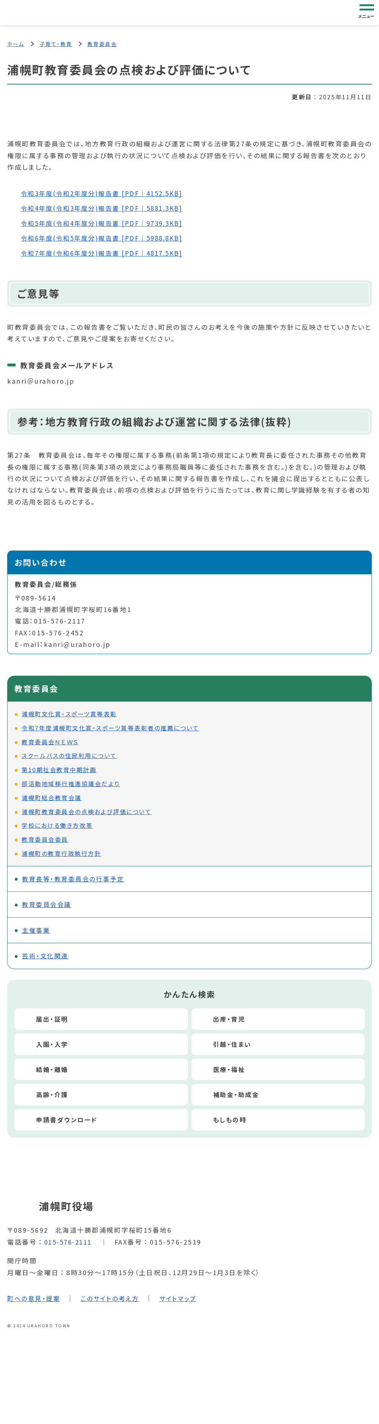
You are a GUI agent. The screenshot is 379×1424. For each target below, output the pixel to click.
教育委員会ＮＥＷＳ (50, 742)
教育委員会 (102, 43)
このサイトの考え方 (114, 1301)
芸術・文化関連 (47, 958)
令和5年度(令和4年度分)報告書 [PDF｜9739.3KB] (107, 223)
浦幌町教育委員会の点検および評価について (87, 812)
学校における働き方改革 (57, 826)
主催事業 (37, 932)
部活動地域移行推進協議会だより (71, 784)
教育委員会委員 (45, 839)
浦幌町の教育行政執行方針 (61, 853)
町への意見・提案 (35, 1301)
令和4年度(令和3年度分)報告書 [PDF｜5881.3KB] (107, 208)
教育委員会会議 (49, 905)
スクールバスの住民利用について (69, 756)
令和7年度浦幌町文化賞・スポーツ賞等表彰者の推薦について (110, 728)
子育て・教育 (56, 43)
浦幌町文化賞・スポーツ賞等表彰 (69, 714)
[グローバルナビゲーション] (366, 12)
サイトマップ (184, 1301)
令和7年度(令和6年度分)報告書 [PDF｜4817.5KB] (107, 253)
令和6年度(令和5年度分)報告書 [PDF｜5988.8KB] (107, 238)
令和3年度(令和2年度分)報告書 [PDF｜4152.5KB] (107, 193)
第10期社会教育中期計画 (59, 770)
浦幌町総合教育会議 (52, 798)
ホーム (15, 43)
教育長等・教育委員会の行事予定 (76, 879)
